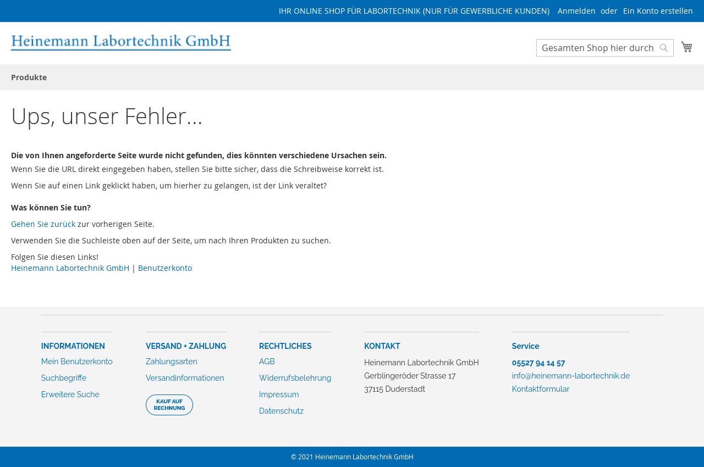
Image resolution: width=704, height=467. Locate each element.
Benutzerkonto (165, 268)
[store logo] (121, 43)
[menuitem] (28, 77)
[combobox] (605, 48)
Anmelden (577, 10)
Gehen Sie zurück (43, 224)
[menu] (352, 77)
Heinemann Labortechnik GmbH (70, 268)
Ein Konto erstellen (658, 10)
